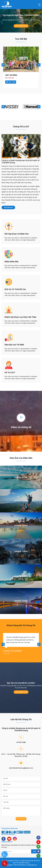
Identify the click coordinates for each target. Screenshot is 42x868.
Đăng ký (35, 851)
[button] (2, 22)
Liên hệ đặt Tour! (21, 26)
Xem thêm (8, 207)
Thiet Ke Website (19, 865)
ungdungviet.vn (32, 865)
